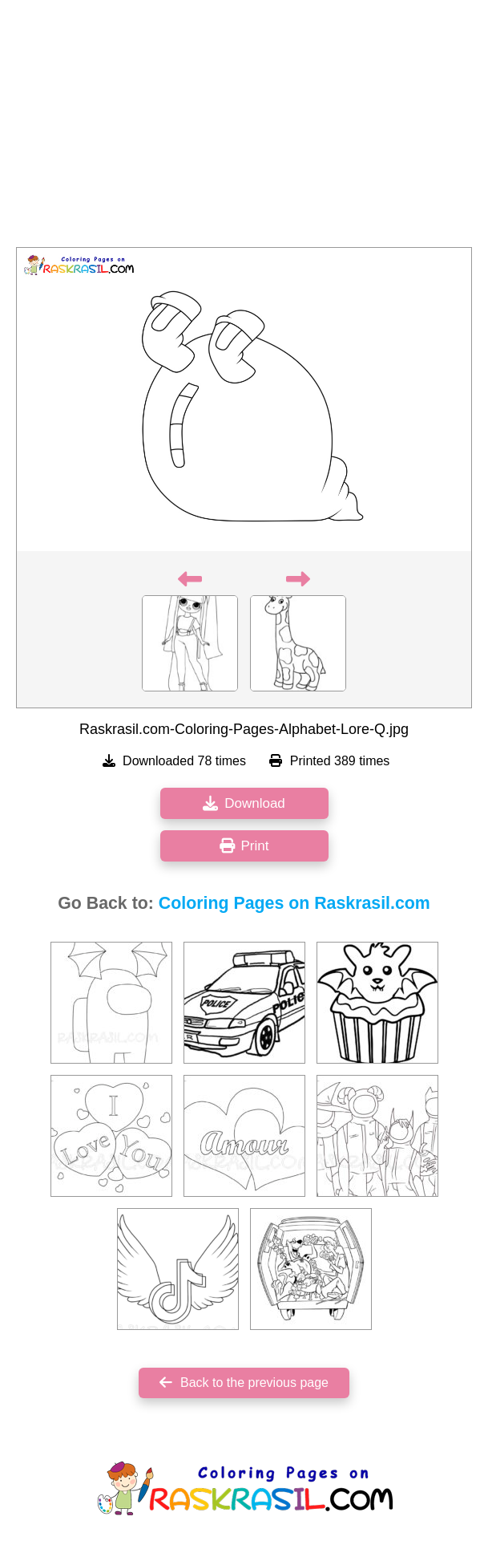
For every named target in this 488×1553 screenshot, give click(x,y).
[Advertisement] (244, 128)
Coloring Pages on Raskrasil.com (294, 903)
